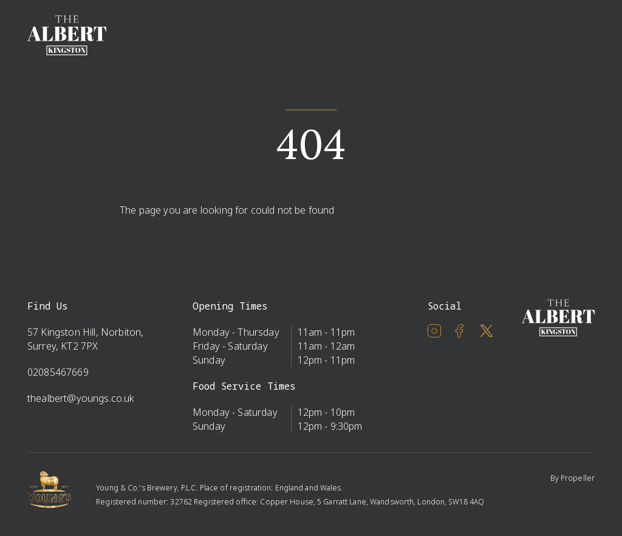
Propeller (578, 478)
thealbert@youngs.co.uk (81, 398)
